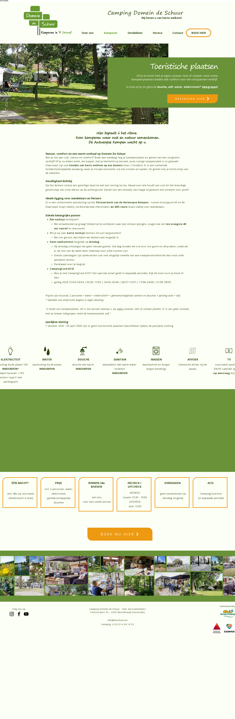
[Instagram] (12, 614)
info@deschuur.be (118, 620)
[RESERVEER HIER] (192, 98)
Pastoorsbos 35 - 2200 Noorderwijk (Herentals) (117, 612)
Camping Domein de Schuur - (105, 608)
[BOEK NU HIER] (119, 534)
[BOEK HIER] (198, 33)
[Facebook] (19, 614)
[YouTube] (26, 614)
